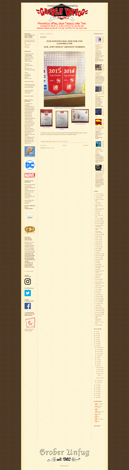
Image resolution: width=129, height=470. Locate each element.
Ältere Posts (85, 145)
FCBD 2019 (97, 241)
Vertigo (96, 305)
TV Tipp (97, 292)
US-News (97, 301)
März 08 (100, 378)
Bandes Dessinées (99, 205)
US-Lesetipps (98, 300)
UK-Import (97, 294)
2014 (97, 387)
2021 (97, 335)
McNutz (98, 414)
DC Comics (97, 218)
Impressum (27, 47)
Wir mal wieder (59, 141)
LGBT (96, 262)
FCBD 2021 (97, 245)
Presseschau (97, 279)
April (98, 363)
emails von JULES (99, 322)
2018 (97, 341)
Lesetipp (97, 264)
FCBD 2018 (97, 239)
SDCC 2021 (97, 281)
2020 (97, 337)
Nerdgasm (97, 274)
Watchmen (97, 307)
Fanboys (97, 248)
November (99, 349)
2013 (97, 389)
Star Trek (97, 287)
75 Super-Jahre (98, 195)
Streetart (97, 291)
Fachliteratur (98, 246)
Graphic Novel (98, 253)
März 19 (100, 371)
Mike (98, 416)
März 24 (100, 369)
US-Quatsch (97, 303)
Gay (96, 252)
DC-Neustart (98, 223)
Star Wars (97, 289)
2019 (97, 339)
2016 (97, 345)
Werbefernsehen (98, 308)
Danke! (43, 37)
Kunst (96, 261)
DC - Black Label (99, 215)
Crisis (96, 213)
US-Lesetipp (98, 298)
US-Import (97, 296)
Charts (96, 211)
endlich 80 (97, 325)
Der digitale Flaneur (99, 407)
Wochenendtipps (98, 315)
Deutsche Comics (99, 228)
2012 (97, 391)
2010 (97, 395)
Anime (96, 202)
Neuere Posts (43, 145)
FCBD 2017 (97, 238)
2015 (97, 385)
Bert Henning (100, 404)
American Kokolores (99, 199)
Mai (98, 361)
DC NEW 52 (98, 220)
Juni (98, 359)
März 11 (100, 373)
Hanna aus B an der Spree (100, 412)
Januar (98, 382)
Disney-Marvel (98, 234)
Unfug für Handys (29, 271)
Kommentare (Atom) (49, 148)
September (99, 353)
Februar (98, 380)
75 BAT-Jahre (98, 193)
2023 (97, 331)
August (98, 355)
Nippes (96, 275)
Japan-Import (98, 259)
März (98, 365)
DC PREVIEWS (98, 221)
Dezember (99, 347)
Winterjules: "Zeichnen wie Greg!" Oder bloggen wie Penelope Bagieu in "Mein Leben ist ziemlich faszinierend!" (99, 43)
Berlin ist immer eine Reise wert (99, 209)
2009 (97, 397)
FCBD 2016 (97, 236)
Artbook (97, 204)
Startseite (65, 145)
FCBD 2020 (97, 243)
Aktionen (97, 197)
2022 (97, 333)
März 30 (100, 367)
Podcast (97, 277)
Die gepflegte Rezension (98, 232)
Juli (98, 357)
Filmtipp (97, 250)
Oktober (99, 351)
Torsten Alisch (100, 419)
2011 (97, 393)
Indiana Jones (98, 257)
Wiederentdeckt (98, 310)
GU (98, 409)
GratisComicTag (98, 255)
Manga (96, 269)
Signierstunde (98, 285)
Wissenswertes (65, 141)
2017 (97, 343)
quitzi (98, 421)
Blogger (67, 465)
